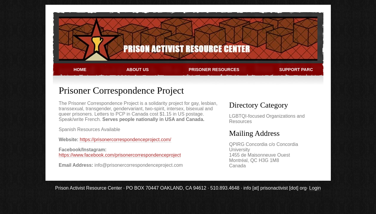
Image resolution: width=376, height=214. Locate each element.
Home (80, 69)
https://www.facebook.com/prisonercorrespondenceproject (120, 155)
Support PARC (296, 69)
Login (315, 188)
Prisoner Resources (214, 69)
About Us (137, 69)
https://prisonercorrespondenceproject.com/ (125, 139)
